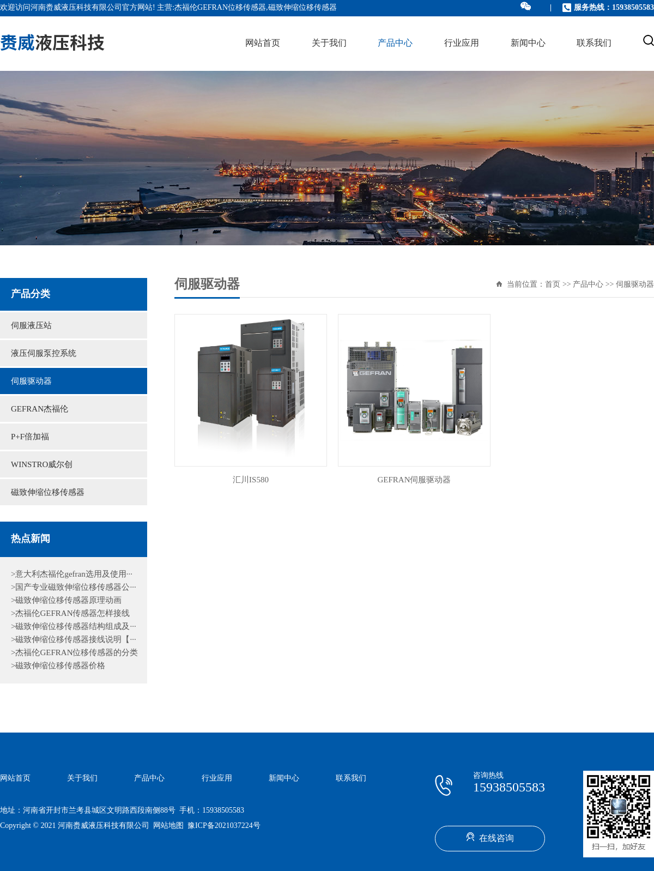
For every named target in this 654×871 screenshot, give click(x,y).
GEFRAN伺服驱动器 (414, 480)
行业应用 (461, 43)
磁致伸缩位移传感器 (47, 492)
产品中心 (395, 43)
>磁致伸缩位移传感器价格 (58, 666)
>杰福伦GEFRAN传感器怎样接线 (70, 613)
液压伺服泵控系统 (43, 353)
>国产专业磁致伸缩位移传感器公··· (73, 587)
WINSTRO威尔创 (41, 465)
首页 (552, 285)
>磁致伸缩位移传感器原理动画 (66, 600)
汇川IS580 (251, 480)
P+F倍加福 (30, 437)
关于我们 (329, 43)
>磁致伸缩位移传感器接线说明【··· (73, 640)
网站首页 (262, 43)
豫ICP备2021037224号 (224, 826)
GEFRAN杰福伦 (39, 409)
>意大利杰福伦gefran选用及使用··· (71, 574)
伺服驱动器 (31, 381)
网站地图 (168, 826)
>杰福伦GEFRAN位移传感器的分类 (74, 653)
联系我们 (594, 43)
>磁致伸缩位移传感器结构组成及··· (73, 626)
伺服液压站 (31, 326)
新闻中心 (528, 43)
